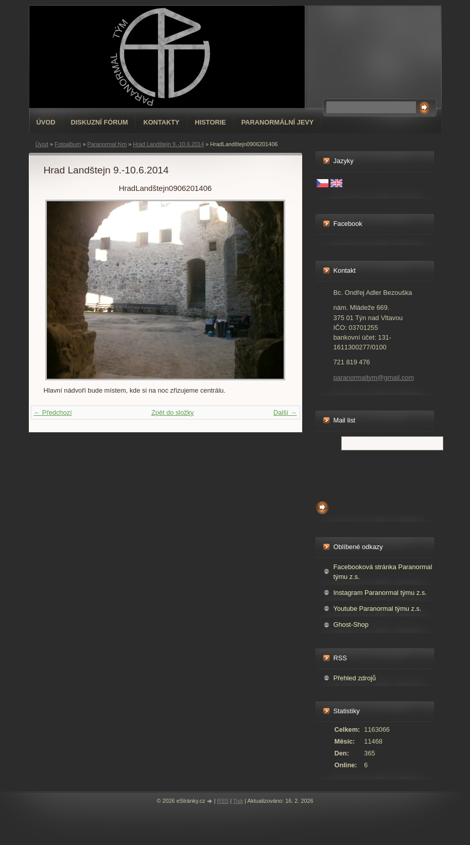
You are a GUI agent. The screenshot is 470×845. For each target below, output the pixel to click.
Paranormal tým (107, 144)
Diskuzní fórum (99, 122)
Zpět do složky (172, 412)
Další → (285, 412)
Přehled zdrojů (355, 678)
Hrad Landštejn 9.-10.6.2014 (168, 144)
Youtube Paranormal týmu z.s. (378, 608)
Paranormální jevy (277, 122)
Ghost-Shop (351, 624)
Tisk (238, 801)
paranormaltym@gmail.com (374, 377)
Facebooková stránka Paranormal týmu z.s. (383, 571)
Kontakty (161, 122)
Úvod (46, 122)
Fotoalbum (68, 144)
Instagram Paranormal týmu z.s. (380, 592)
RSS (223, 801)
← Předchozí (53, 412)
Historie (210, 122)
